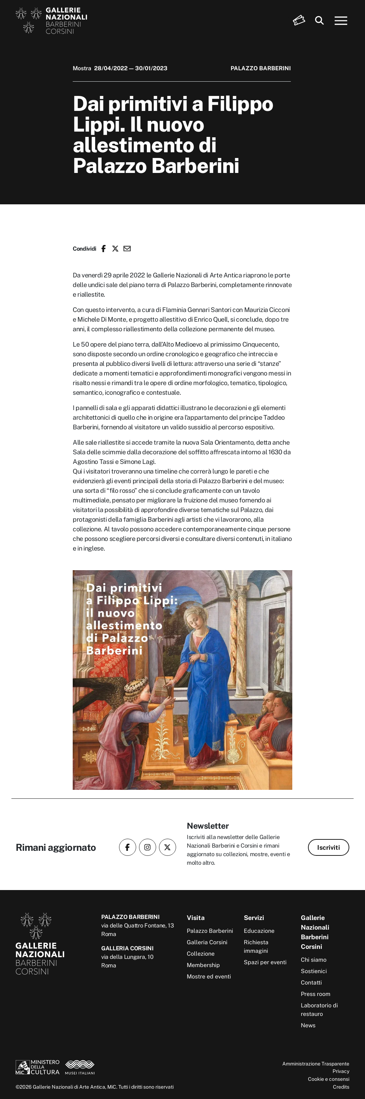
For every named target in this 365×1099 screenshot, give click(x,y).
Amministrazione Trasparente (315, 1063)
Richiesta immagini (256, 946)
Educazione (259, 930)
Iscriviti (328, 847)
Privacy (341, 1071)
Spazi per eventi (265, 962)
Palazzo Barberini (210, 930)
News (308, 1025)
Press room (315, 994)
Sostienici (314, 971)
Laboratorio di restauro (319, 1009)
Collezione (201, 953)
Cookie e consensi (328, 1079)
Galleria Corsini (207, 942)
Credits (341, 1087)
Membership (203, 965)
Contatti (311, 982)
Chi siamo (314, 959)
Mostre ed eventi (209, 976)
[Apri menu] (341, 21)
